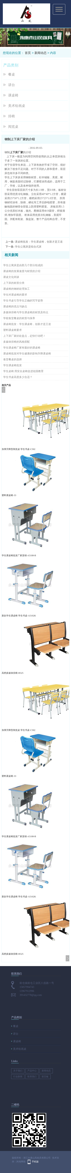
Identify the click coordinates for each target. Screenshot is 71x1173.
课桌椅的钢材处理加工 (16, 288)
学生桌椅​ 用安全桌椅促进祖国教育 (23, 371)
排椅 (11, 116)
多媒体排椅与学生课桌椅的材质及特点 (25, 312)
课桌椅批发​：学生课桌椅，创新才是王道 (39, 241)
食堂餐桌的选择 (12, 359)
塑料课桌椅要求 (12, 330)
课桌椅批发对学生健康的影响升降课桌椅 (27, 353)
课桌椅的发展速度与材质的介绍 (21, 271)
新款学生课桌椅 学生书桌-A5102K (19, 615)
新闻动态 (40, 52)
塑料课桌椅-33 (9, 495)
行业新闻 (17, 1076)
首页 (28, 52)
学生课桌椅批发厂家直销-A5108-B (19, 555)
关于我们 (17, 1070)
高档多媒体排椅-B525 (12, 673)
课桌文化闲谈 (11, 277)
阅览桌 (13, 127)
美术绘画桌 (16, 106)
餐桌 (11, 74)
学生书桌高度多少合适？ (17, 377)
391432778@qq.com (31, 995)
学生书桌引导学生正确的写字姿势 (23, 300)
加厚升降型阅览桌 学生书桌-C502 (18, 449)
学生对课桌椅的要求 (15, 294)
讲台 (11, 85)
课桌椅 (13, 95)
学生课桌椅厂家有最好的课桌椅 (21, 347)
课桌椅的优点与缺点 (15, 306)
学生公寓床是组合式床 (28, 246)
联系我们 (32, 1076)
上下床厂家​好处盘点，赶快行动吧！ (24, 335)
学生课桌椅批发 (12, 365)
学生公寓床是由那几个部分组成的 (23, 265)
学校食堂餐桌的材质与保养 (19, 318)
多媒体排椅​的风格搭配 (16, 341)
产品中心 (32, 1070)
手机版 (35, 1161)
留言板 (45, 1076)
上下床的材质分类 (13, 283)
